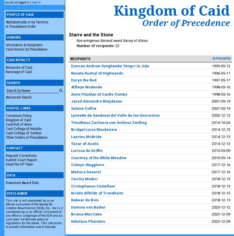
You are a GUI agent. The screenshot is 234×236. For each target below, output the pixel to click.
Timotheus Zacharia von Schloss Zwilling (109, 122)
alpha (217, 58)
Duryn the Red (83, 80)
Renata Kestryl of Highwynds (97, 73)
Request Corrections (21, 155)
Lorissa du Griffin (87, 150)
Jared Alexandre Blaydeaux (96, 101)
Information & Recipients (24, 45)
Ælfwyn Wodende (86, 87)
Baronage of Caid (19, 72)
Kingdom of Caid (18, 120)
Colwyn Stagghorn (87, 165)
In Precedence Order (21, 26)
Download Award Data (22, 183)
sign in (36, 2)
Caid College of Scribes (23, 133)
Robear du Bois (85, 200)
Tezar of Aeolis (85, 144)
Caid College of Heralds (24, 129)
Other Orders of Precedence (26, 137)
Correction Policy (18, 116)
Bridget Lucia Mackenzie (94, 129)
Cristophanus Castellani (93, 186)
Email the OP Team (19, 164)
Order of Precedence (186, 23)
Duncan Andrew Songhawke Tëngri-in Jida (110, 66)
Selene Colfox (83, 108)
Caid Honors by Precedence (26, 49)
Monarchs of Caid (19, 67)
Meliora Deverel (86, 172)
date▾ (227, 58)
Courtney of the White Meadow (99, 158)
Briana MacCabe (86, 214)
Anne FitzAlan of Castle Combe (99, 94)
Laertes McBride (86, 137)
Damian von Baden (88, 207)
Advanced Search (18, 97)
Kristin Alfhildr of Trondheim (97, 193)
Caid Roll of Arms (19, 124)
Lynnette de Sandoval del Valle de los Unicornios (115, 115)
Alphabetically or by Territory (27, 22)
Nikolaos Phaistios (88, 221)
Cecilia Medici (84, 179)
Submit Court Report (21, 160)
